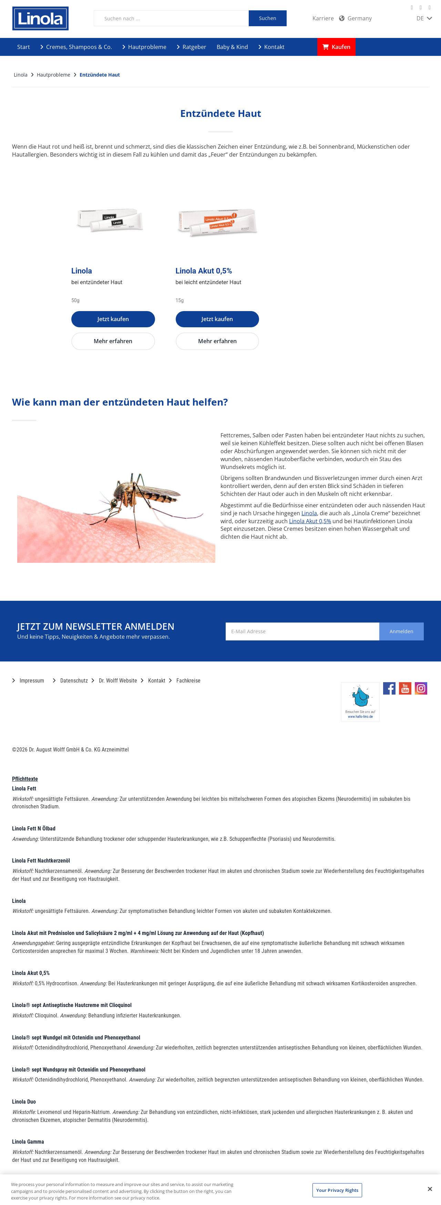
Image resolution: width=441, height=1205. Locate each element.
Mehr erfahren (168, 341)
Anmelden (396, 631)
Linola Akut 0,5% (310, 521)
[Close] (430, 1188)
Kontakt (271, 47)
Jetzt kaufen (168, 319)
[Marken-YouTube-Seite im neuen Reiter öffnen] (420, 7)
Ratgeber (191, 47)
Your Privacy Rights (337, 1190)
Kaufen (336, 47)
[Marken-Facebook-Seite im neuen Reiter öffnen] (411, 7)
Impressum (28, 680)
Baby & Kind (232, 47)
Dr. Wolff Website (114, 680)
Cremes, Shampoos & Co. (76, 47)
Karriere (323, 18)
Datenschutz (70, 680)
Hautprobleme (144, 47)
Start (23, 47)
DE (424, 18)
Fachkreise (185, 680)
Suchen (267, 18)
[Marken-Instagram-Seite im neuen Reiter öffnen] (429, 7)
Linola (309, 513)
